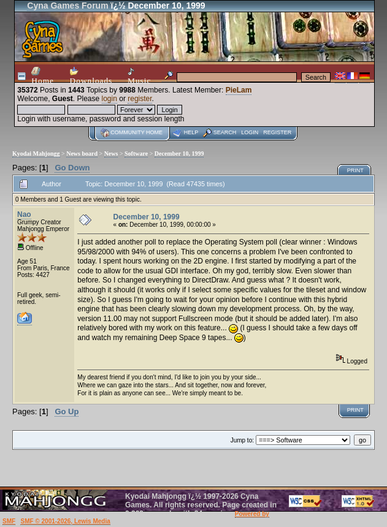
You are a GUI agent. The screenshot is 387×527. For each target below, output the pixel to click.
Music (139, 76)
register (139, 98)
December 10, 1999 (179, 153)
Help (191, 132)
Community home (136, 132)
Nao (24, 214)
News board (82, 153)
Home (42, 76)
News (111, 153)
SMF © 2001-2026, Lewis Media (65, 521)
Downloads (91, 76)
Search (225, 132)
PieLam (239, 90)
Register (277, 132)
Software (136, 153)
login (109, 98)
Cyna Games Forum (67, 5)
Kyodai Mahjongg (36, 153)
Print (355, 170)
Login (249, 132)
